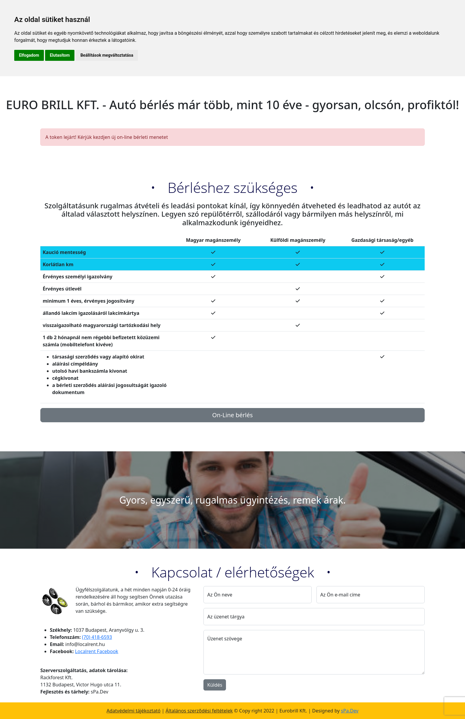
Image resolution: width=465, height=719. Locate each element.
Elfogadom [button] (29, 55)
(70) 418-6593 (97, 637)
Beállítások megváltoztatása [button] (106, 55)
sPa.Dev (350, 710)
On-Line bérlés (232, 415)
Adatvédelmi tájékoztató (133, 710)
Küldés (214, 685)
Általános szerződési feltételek (198, 710)
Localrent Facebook (96, 651)
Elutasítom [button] (60, 55)
